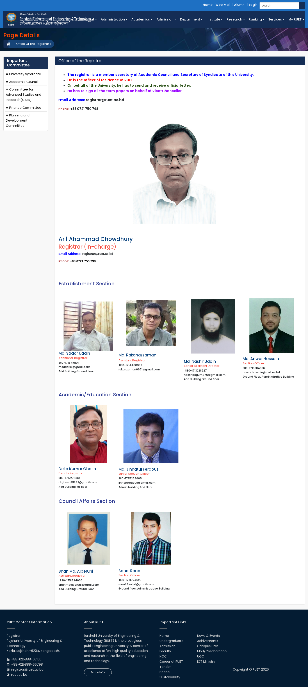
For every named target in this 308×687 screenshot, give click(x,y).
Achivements (207, 641)
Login (253, 4)
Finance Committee (23, 107)
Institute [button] (213, 19)
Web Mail (222, 4)
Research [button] (234, 19)
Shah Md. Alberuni (76, 571)
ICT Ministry (206, 661)
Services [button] (275, 19)
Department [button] (190, 19)
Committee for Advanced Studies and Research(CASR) (23, 94)
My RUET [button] (295, 19)
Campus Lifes (208, 646)
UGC (200, 656)
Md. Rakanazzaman (137, 355)
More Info (98, 672)
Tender (165, 666)
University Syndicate (23, 74)
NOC (163, 656)
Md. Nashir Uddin (200, 361)
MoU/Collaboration (212, 651)
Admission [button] (165, 19)
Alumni (239, 4)
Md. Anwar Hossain (261, 358)
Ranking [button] (255, 19)
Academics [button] (140, 19)
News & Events (208, 635)
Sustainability (170, 677)
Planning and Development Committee (18, 120)
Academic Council (22, 81)
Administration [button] (113, 19)
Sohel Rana (129, 571)
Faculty (165, 651)
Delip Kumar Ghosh (77, 469)
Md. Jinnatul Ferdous (139, 469)
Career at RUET (171, 661)
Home (207, 4)
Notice (165, 672)
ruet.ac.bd (19, 674)
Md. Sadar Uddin (74, 353)
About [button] (89, 19)
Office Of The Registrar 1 (33, 44)
